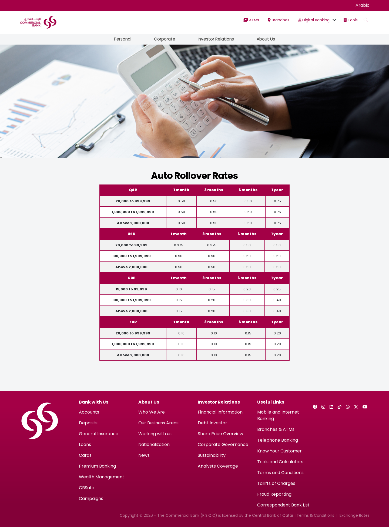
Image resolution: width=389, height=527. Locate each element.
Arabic (363, 5)
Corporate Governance (223, 444)
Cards (85, 455)
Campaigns (91, 498)
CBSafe (86, 488)
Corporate (163, 39)
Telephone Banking (277, 440)
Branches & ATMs (275, 429)
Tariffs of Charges (276, 483)
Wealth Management (101, 477)
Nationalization (154, 444)
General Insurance (98, 434)
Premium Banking (97, 466)
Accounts (89, 412)
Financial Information (220, 412)
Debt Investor (212, 423)
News (144, 455)
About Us (269, 39)
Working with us (155, 434)
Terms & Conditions (315, 515)
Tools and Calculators (280, 462)
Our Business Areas (158, 423)
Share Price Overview (220, 434)
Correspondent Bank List (283, 505)
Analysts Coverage (218, 466)
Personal (119, 39)
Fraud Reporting (274, 494)
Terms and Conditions (280, 472)
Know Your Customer (279, 451)
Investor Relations (217, 39)
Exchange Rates (355, 515)
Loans (85, 444)
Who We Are (151, 412)
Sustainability (212, 455)
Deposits (88, 423)
